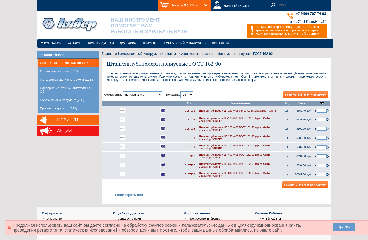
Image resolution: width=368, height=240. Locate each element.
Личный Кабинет (270, 218)
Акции (64, 130)
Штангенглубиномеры (181, 54)
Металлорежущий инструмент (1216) (67, 79)
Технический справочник (184, 43)
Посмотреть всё (129, 195)
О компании (51, 43)
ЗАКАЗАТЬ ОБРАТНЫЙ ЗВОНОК (295, 34)
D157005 (189, 119)
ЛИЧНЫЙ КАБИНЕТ (238, 6)
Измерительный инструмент (139, 54)
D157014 (189, 147)
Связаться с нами (129, 218)
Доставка (128, 43)
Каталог (74, 43)
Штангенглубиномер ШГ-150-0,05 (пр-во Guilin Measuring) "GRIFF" (238, 110)
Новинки (67, 120)
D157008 (189, 128)
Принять (344, 227)
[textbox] (302, 5)
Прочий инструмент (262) (58, 108)
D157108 (189, 174)
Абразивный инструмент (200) (62, 100)
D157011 (189, 137)
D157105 (189, 165)
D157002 (189, 110)
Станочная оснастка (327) (59, 71)
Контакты (220, 43)
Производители (100, 43)
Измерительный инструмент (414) (65, 62)
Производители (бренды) (205, 218)
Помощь (149, 43)
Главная (108, 54)
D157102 (189, 156)
